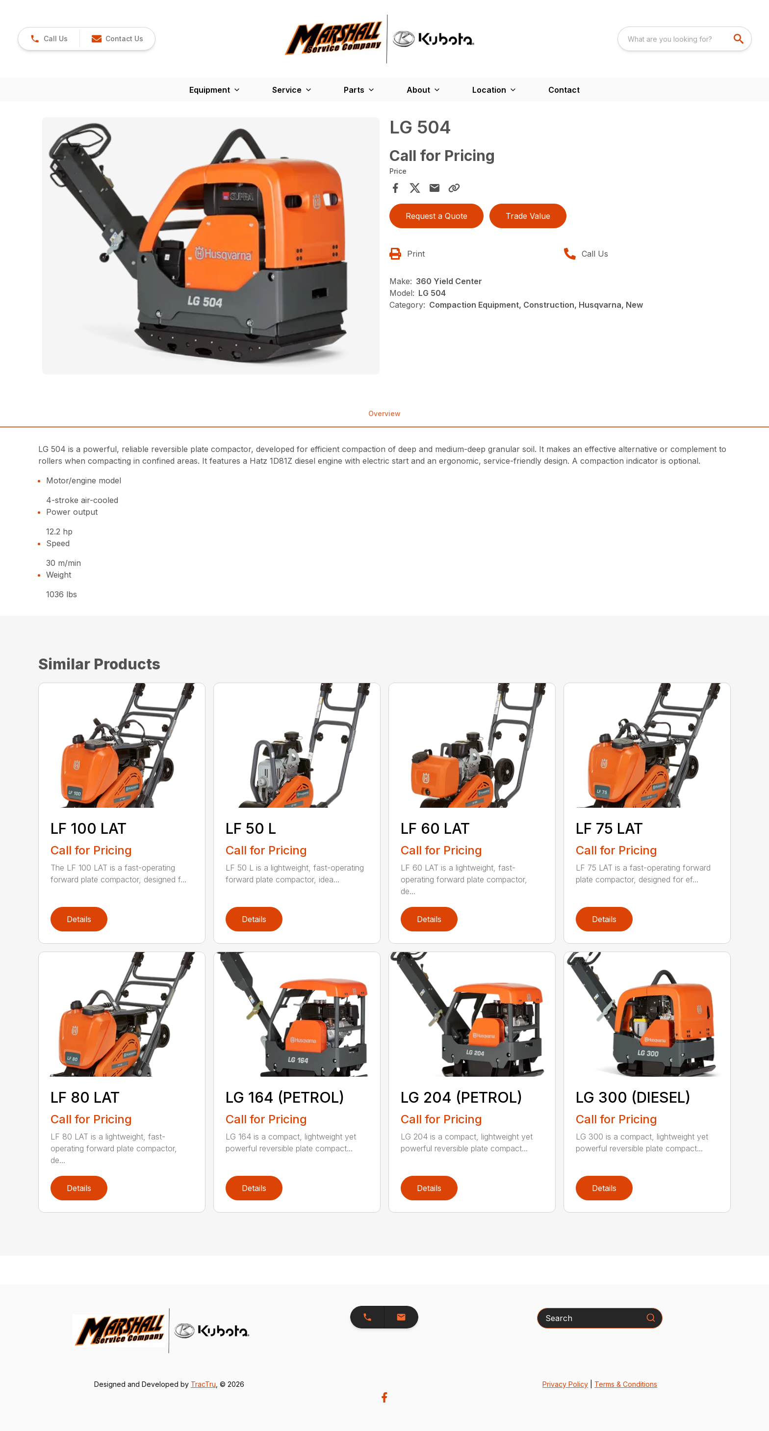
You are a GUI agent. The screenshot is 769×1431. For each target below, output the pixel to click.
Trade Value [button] (528, 216)
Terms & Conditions (625, 1384)
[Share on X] (415, 188)
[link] (48, 39)
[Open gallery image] (211, 246)
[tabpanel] (211, 247)
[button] (117, 39)
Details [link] (79, 919)
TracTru (203, 1384)
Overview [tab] (384, 413)
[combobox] (684, 39)
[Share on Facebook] (395, 188)
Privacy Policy (565, 1384)
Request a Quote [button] (436, 216)
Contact (564, 90)
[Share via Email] (434, 188)
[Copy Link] (454, 188)
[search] (739, 38)
